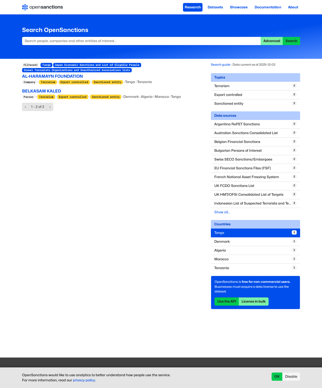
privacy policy (84, 380)
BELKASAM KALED (41, 91)
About (293, 7)
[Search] (141, 41)
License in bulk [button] (254, 301)
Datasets (215, 7)
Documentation (268, 7)
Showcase (239, 7)
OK (277, 376)
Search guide (220, 64)
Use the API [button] (226, 301)
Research (193, 7)
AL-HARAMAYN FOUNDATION (52, 76)
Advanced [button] (271, 41)
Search (291, 41)
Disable (291, 376)
